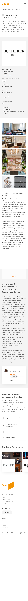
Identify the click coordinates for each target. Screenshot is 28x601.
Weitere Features (9, 438)
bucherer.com (6, 75)
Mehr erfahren (12, 462)
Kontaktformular (8, 494)
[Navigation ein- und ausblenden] (25, 4)
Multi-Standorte (8, 432)
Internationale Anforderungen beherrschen (12, 418)
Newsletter (6, 508)
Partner (4, 523)
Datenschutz (5, 527)
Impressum (5, 525)
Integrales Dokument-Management (10, 425)
